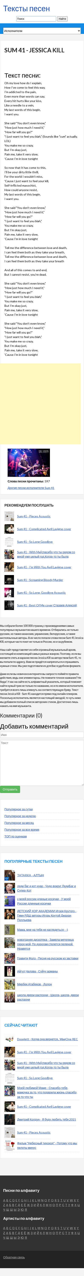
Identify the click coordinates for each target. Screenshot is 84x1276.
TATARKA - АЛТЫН (30, 875)
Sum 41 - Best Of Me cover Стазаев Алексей (47, 605)
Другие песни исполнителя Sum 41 (31, 488)
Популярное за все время (21, 829)
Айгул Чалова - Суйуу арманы (37, 971)
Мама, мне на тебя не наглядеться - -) (42, 929)
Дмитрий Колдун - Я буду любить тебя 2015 (46, 1119)
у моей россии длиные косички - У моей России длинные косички (44, 901)
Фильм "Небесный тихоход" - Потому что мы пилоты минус (47, 1145)
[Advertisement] (40, 403)
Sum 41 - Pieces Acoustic (34, 516)
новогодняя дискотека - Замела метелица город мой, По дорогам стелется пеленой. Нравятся (45, 944)
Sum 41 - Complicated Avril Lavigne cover (44, 529)
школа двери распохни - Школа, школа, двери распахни (48, 997)
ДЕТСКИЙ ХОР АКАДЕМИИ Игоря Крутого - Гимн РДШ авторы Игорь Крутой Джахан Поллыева (46, 915)
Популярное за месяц (19, 823)
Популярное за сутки (18, 809)
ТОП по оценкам (15, 836)
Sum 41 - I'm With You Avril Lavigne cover (44, 567)
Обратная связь (14, 1257)
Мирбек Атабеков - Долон (34, 984)
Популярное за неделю (20, 816)
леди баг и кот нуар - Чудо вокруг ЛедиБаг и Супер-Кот (46, 888)
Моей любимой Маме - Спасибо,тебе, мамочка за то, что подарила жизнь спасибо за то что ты (47, 1092)
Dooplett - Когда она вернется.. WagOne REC (47, 1039)
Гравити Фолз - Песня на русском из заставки (47, 958)
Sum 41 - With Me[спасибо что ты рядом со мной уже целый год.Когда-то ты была (46, 554)
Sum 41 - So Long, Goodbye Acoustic (41, 592)
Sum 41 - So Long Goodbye (35, 541)
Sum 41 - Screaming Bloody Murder (40, 580)
